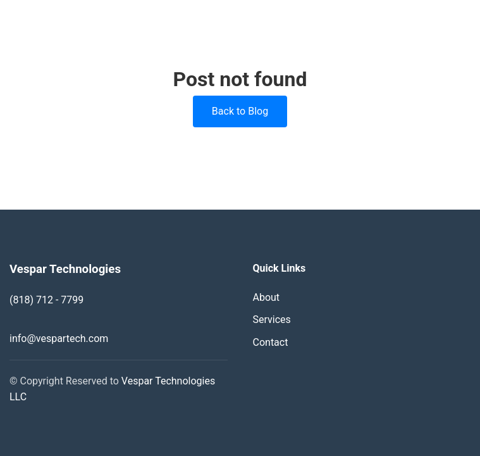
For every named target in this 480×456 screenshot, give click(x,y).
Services (272, 320)
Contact (270, 342)
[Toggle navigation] (464, 21)
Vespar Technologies (80, 21)
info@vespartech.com (58, 338)
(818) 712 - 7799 (46, 300)
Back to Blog (240, 111)
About (266, 297)
